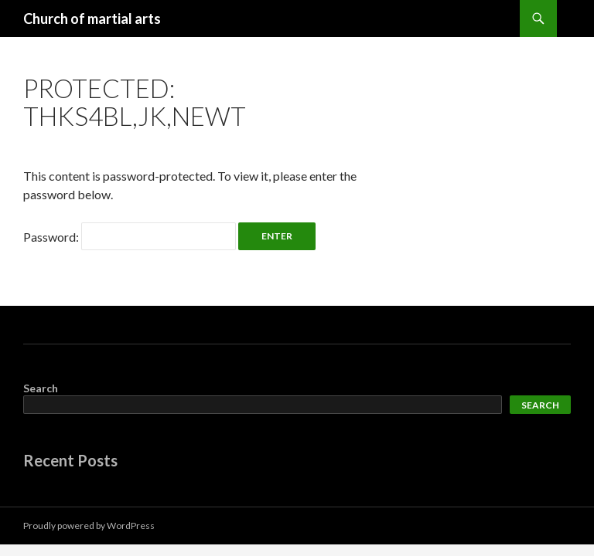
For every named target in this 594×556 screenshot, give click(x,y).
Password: (129, 236)
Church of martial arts (92, 18)
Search (40, 388)
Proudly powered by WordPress (89, 525)
